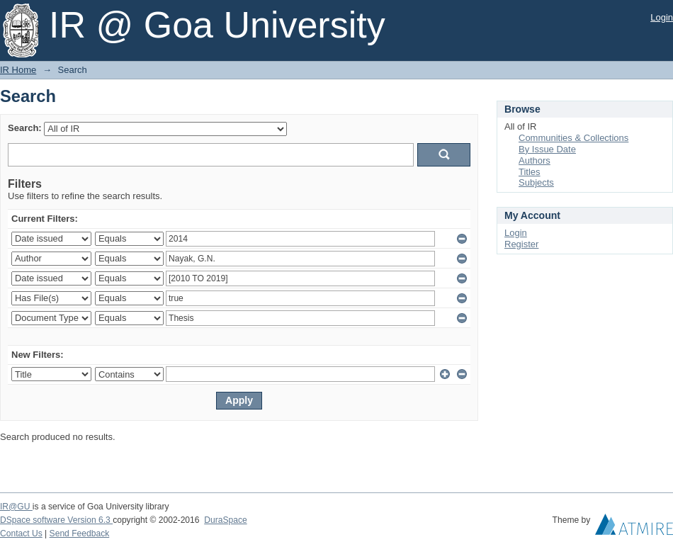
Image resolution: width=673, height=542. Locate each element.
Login (661, 17)
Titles (530, 171)
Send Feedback (80, 533)
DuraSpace (225, 520)
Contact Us (21, 533)
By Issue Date (547, 149)
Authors (534, 160)
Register (521, 244)
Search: (25, 128)
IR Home (18, 69)
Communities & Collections (573, 137)
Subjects (536, 182)
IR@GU (16, 507)
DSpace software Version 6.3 (56, 520)
